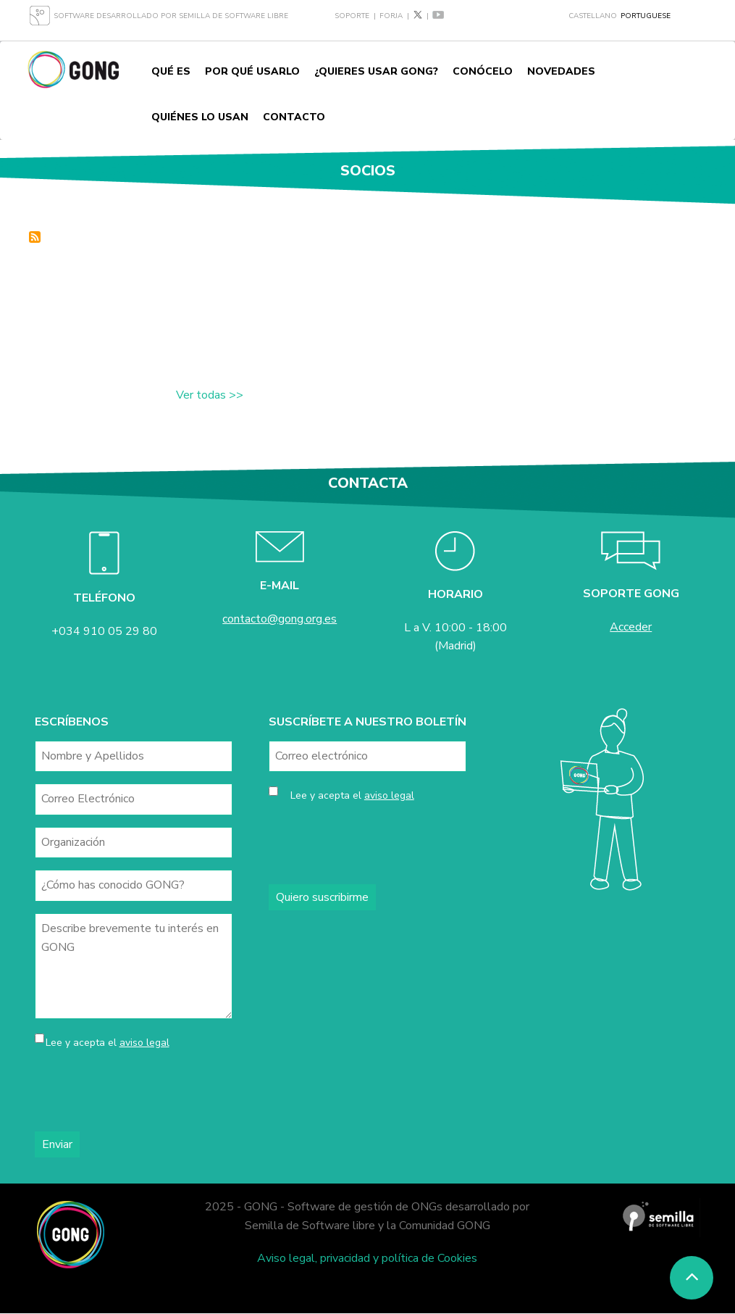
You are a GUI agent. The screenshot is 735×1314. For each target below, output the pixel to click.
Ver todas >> (209, 395)
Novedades (561, 71)
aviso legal (144, 1042)
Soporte (352, 16)
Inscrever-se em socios (35, 237)
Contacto (294, 117)
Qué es (170, 71)
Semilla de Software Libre (233, 16)
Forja (391, 16)
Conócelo (483, 71)
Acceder (631, 627)
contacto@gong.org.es (279, 619)
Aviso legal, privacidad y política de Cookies (367, 1258)
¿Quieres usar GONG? (376, 71)
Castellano (592, 16)
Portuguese (646, 16)
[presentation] (145, 1091)
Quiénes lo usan (199, 117)
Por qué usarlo (252, 71)
